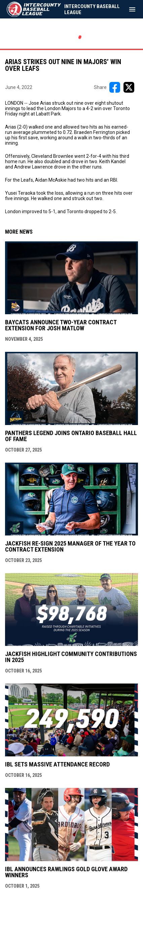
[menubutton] (132, 9)
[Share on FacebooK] (114, 87)
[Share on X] (128, 87)
